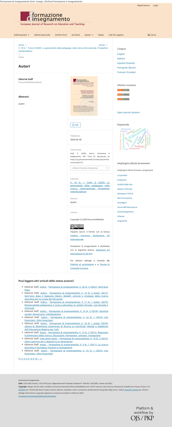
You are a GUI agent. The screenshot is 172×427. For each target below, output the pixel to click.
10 (36, 358)
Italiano (121, 58)
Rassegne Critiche (125, 193)
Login (155, 5)
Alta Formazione (124, 198)
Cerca (152, 34)
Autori (88, 34)
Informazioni (21, 34)
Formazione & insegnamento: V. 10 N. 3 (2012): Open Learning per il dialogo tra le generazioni (66, 340)
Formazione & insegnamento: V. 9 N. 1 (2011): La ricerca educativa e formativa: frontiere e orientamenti (66, 346)
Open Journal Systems (128, 112)
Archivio (76, 34)
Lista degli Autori (49, 338)
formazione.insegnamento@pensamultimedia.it (37, 396)
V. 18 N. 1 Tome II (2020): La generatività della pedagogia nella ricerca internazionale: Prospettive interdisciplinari (63, 49)
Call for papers (116, 34)
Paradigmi (122, 202)
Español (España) (126, 63)
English (121, 54)
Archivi (102, 45)
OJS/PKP (21, 390)
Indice (43, 286)
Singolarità (122, 220)
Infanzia (120, 216)
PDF (77, 125)
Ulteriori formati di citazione (85, 168)
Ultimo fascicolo (42, 34)
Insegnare (121, 179)
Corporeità (122, 175)
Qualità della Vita (124, 184)
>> (41, 358)
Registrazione (143, 5)
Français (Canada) (126, 72)
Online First (61, 34)
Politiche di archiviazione (82, 264)
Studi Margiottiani (125, 211)
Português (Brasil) (126, 67)
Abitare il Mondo (124, 189)
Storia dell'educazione (127, 207)
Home (21, 45)
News (101, 34)
